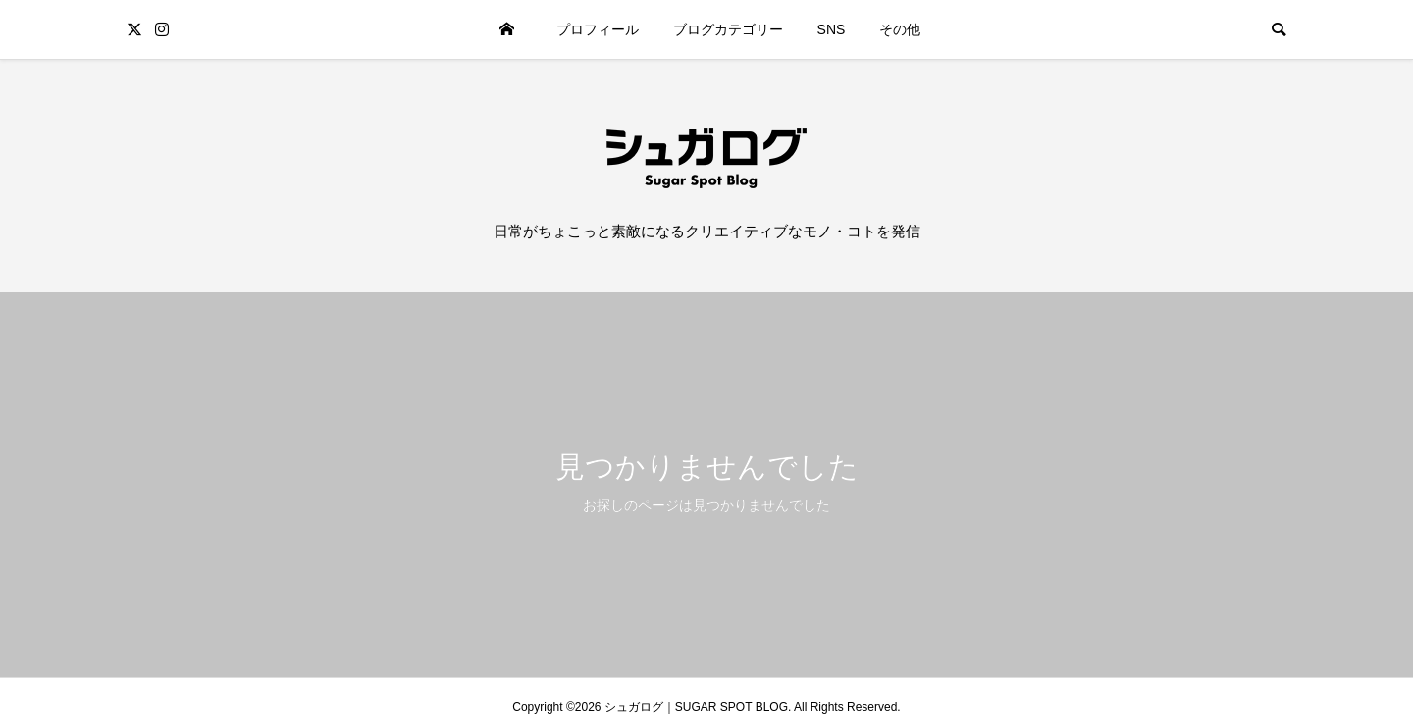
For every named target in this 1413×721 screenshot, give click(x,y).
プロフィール (597, 29)
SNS (831, 29)
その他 (899, 29)
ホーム (507, 29)
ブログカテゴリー (728, 29)
